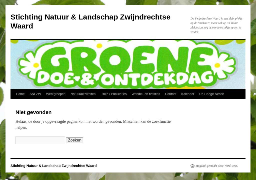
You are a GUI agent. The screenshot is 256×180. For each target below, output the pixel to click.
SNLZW (35, 94)
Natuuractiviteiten (83, 94)
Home (20, 94)
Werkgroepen (56, 94)
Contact (170, 94)
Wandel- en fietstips (146, 94)
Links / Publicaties (113, 94)
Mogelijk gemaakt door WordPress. (217, 166)
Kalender (187, 94)
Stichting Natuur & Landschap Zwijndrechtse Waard (53, 166)
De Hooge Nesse (211, 94)
